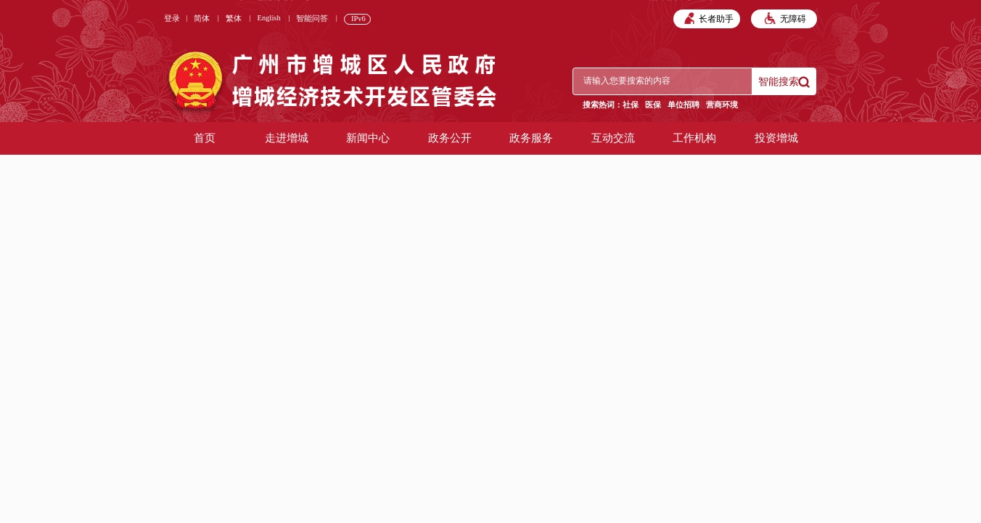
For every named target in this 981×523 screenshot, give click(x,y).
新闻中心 (368, 138)
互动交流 (613, 138)
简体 (202, 19)
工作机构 (694, 138)
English (269, 18)
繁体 (234, 19)
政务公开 (450, 138)
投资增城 (776, 138)
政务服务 (531, 138)
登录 (172, 19)
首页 (205, 138)
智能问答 (312, 19)
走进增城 (286, 138)
